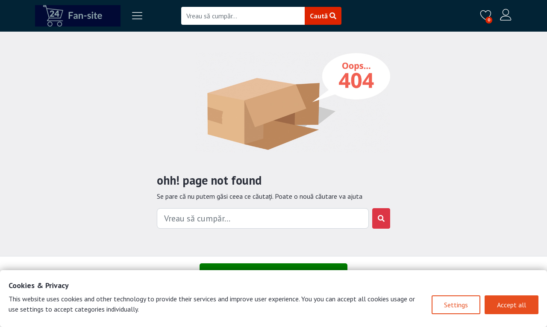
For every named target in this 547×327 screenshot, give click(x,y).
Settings (456, 304)
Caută (323, 16)
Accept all (511, 304)
